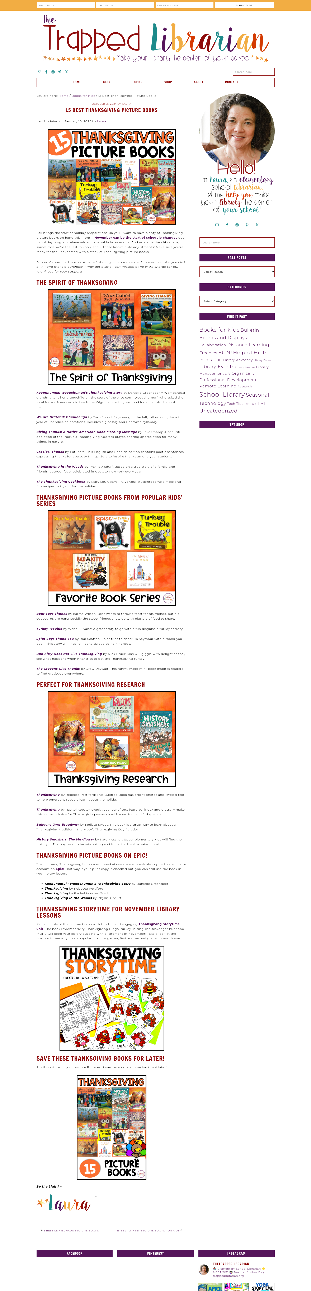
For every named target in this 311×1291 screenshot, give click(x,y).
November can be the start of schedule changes (136, 237)
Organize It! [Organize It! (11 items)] (244, 373)
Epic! (60, 869)
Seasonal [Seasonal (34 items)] (257, 395)
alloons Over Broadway (59, 824)
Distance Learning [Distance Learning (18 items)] (248, 344)
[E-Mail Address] (184, 5)
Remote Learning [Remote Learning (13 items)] (218, 386)
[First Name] (66, 5)
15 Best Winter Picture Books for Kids (148, 1230)
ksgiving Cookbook (68, 482)
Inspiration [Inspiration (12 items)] (210, 359)
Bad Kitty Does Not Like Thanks (64, 654)
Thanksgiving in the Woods (60, 467)
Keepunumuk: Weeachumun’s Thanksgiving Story (80, 393)
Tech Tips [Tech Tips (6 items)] (235, 404)
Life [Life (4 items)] (228, 373)
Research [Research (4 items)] (244, 386)
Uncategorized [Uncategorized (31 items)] (218, 411)
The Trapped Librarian (156, 39)
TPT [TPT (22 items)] (262, 403)
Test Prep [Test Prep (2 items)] (250, 404)
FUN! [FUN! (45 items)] (225, 352)
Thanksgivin (47, 795)
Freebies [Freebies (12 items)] (208, 352)
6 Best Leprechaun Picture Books (71, 1230)
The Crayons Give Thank (57, 669)
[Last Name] (125, 5)
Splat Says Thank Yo (54, 639)
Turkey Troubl (48, 629)
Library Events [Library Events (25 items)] (216, 366)
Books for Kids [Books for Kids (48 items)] (219, 329)
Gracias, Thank (49, 452)
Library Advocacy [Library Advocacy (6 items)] (238, 360)
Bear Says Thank (51, 614)
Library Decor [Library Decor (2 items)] (262, 360)
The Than (45, 482)
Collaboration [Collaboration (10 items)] (212, 345)
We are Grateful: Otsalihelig (61, 417)
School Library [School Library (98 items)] (222, 394)
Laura (101, 121)
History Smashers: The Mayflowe (65, 839)
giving (96, 654)
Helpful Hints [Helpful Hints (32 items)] (250, 352)
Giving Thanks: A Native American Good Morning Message (87, 432)
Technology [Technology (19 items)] (212, 403)
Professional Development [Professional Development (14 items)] (228, 379)
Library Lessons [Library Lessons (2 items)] (245, 367)
